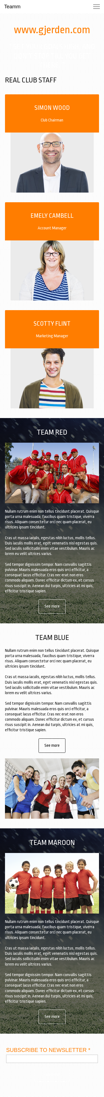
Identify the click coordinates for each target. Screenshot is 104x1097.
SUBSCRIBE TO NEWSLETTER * (48, 1050)
